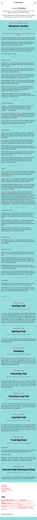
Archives (4, 299)
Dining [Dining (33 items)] (30, 506)
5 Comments (27, 339)
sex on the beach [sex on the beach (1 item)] (19, 509)
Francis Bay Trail (18, 378)
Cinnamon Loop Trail (18, 401)
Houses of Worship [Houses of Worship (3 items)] (9, 508)
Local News (4, 491)
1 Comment (27, 29)
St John (27, 11)
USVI (11, 29)
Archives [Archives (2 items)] (17, 504)
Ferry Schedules (5, 492)
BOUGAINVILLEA (5, 120)
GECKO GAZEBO (5, 253)
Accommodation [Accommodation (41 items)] (8, 505)
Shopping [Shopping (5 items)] (24, 509)
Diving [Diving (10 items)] (3, 508)
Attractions (13, 22)
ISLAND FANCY (5, 140)
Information (4, 489)
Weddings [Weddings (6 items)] (13, 512)
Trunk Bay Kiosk (18, 444)
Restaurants (19, 22)
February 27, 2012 (18, 311)
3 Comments (27, 381)
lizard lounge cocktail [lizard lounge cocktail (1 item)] (20, 508)
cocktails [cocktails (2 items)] (17, 506)
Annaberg (18, 355)
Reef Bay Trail (18, 309)
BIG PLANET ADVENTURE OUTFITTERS (11, 113)
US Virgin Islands (18, 2)
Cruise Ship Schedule (6, 494)
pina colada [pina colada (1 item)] (3, 509)
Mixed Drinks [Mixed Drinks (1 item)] (33, 508)
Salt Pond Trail (18, 336)
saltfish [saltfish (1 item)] (15, 509)
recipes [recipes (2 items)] (12, 509)
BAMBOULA (4, 106)
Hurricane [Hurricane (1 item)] (15, 508)
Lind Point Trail (18, 422)
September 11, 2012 (19, 29)
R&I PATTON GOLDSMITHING (8, 192)
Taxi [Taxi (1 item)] (28, 509)
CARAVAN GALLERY (6, 178)
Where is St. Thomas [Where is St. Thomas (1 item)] (19, 512)
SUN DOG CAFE (5, 272)
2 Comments (27, 447)
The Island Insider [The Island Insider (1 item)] (31, 509)
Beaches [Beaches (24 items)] (22, 505)
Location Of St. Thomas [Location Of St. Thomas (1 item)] (27, 508)
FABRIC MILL (4, 133)
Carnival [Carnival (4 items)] (32, 504)
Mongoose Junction (18, 26)
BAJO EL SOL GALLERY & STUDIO (9, 86)
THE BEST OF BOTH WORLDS (8, 171)
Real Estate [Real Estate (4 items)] (7, 509)
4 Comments (27, 403)
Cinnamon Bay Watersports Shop (18, 474)
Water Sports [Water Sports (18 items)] (5, 512)
